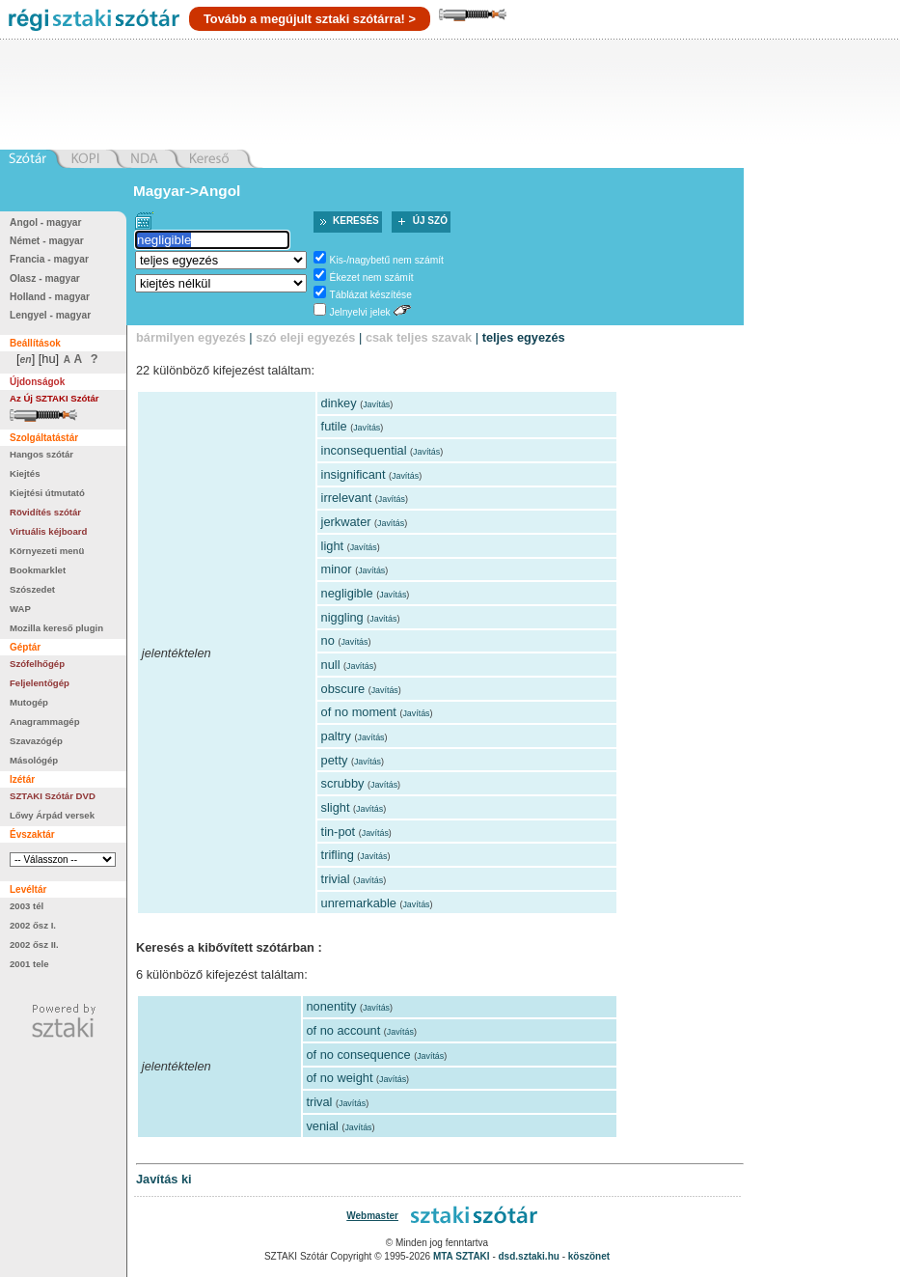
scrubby (343, 783)
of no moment (358, 712)
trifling (337, 854)
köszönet (589, 1256)
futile (334, 426)
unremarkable (358, 903)
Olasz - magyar (45, 278)
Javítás (376, 404)
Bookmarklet (38, 570)
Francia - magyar (49, 259)
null (331, 664)
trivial (335, 879)
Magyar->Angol (186, 190)
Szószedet (32, 589)
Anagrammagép (45, 721)
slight (335, 807)
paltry (336, 736)
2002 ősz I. (33, 925)
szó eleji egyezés (305, 337)
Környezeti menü (47, 550)
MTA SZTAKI (461, 1256)
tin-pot (338, 831)
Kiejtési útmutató (47, 492)
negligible (347, 593)
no (328, 640)
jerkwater (346, 521)
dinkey (339, 403)
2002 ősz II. (34, 944)
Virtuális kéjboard (48, 531)
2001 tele (29, 963)
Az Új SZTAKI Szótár (54, 398)
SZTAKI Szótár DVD (52, 796)
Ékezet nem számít (372, 277)
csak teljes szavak (419, 337)
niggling (342, 617)
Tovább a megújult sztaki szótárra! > (310, 19)
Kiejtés (25, 473)
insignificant (353, 474)
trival (319, 1102)
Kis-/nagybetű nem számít (387, 260)
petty (334, 760)
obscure (343, 688)
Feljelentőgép (39, 683)
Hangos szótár (41, 454)
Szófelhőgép (37, 663)
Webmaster (372, 1215)
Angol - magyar (46, 222)
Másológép (34, 760)
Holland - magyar (50, 296)
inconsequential (364, 450)
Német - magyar (47, 241)
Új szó (430, 220)
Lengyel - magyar (50, 315)
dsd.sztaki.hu (529, 1256)
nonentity (331, 1006)
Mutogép (29, 702)
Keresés (356, 220)
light (332, 546)
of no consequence (358, 1054)
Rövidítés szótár (45, 512)
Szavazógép (36, 741)
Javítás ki (164, 1179)
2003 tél (26, 906)
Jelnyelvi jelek (360, 312)
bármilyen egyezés (191, 337)
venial (322, 1126)
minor (336, 569)
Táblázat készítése (371, 295)
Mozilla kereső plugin (56, 628)
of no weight (339, 1077)
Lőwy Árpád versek (52, 815)
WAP (20, 608)
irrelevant (346, 497)
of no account (343, 1030)
